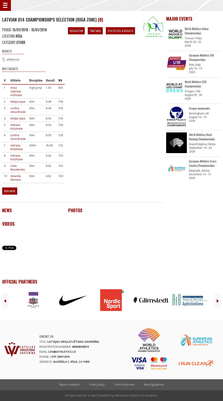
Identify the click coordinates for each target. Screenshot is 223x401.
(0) (100, 19)
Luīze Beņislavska (17, 167)
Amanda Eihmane (15, 178)
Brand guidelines (154, 384)
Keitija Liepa (17, 102)
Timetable (95, 31)
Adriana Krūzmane (16, 126)
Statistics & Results (120, 31)
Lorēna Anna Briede (18, 110)
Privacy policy (97, 384)
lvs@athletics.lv (62, 352)
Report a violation (69, 384)
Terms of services (124, 384)
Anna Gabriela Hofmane (16, 91)
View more (9, 191)
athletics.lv (13, 59)
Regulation (76, 31)
